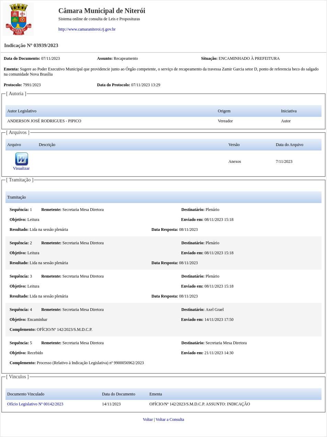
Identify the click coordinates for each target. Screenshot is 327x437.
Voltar (148, 419)
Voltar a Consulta (170, 419)
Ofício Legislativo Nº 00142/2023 (35, 404)
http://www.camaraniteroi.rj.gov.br (86, 29)
